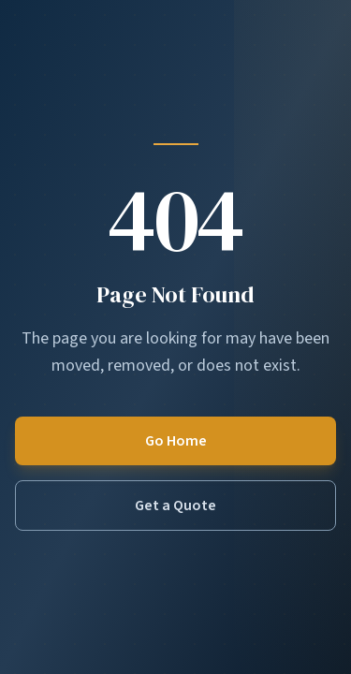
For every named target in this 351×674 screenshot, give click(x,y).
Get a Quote (175, 505)
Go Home (176, 441)
